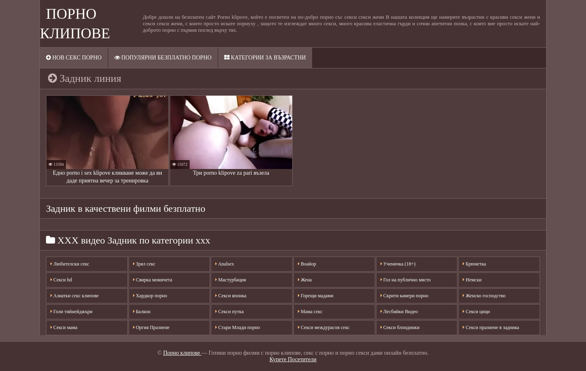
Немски (472, 280)
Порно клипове (182, 353)
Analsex (224, 264)
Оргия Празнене (151, 327)
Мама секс (310, 311)
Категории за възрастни (265, 58)
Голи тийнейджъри (71, 311)
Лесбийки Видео (399, 311)
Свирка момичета (153, 280)
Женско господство (484, 296)
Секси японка (230, 296)
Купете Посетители (292, 359)
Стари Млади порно (237, 327)
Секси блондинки (400, 327)
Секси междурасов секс (324, 327)
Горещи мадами (315, 296)
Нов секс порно (74, 58)
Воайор (307, 264)
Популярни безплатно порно (163, 58)
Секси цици (476, 311)
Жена (305, 280)
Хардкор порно (150, 296)
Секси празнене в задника (491, 327)
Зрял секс (144, 264)
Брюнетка (474, 264)
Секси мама (63, 327)
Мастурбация (230, 280)
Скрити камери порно (404, 296)
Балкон (142, 311)
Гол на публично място (405, 280)
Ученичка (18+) (397, 264)
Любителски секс (69, 264)
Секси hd (61, 280)
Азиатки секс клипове (74, 296)
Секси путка (229, 311)
